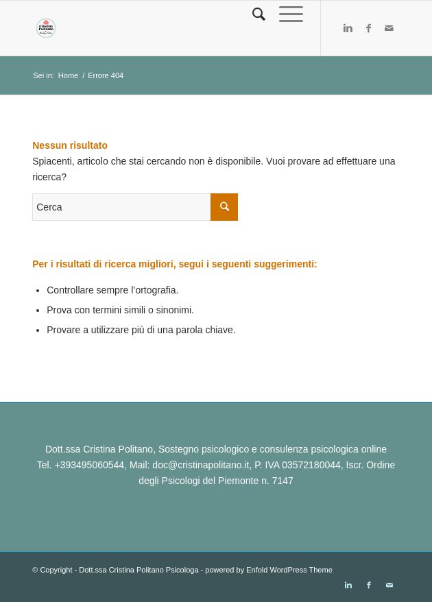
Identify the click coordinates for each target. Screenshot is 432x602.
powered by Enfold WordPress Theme (268, 570)
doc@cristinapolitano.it (200, 464)
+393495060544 (90, 464)
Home (68, 75)
